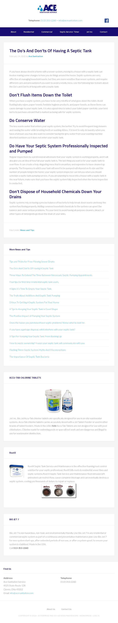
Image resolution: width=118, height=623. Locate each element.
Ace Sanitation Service (59, 8)
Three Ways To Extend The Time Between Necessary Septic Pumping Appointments (50, 275)
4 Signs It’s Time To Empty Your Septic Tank (30, 288)
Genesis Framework (67, 616)
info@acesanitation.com (70, 20)
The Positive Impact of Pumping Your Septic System (34, 315)
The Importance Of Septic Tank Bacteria (29, 356)
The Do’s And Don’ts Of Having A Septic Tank (31, 268)
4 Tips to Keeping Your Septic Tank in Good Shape (33, 309)
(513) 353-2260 (48, 20)
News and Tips (27, 230)
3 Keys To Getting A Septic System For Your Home (34, 302)
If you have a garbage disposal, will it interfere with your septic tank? (42, 329)
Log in (96, 616)
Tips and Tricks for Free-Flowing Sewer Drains (32, 261)
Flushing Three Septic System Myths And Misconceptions (37, 349)
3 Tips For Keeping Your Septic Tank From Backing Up (35, 336)
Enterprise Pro (46, 616)
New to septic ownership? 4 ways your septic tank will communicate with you (47, 343)
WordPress (86, 616)
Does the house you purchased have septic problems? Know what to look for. (47, 322)
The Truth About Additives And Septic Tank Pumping (34, 295)
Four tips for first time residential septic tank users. (34, 281)
